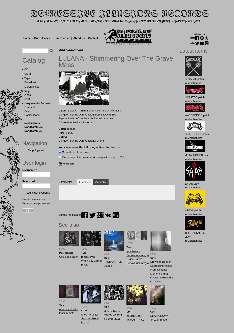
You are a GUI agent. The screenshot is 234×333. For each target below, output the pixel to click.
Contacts (93, 38)
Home (27, 38)
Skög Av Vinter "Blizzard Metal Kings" (89, 318)
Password (29, 181)
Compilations (31, 114)
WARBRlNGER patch (197, 115)
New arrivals (32, 123)
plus (100, 215)
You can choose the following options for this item (90, 147)
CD (26, 69)
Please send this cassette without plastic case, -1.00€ (93, 157)
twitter (92, 215)
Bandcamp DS (33, 130)
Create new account (34, 199)
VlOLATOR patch (195, 97)
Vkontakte (101, 182)
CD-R (27, 73)
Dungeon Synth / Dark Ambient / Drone (81, 140)
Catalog (33, 60)
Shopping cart (36, 150)
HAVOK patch (193, 210)
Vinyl (27, 91)
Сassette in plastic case (76, 152)
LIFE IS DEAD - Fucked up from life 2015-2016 (113, 314)
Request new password (36, 203)
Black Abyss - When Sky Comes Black (91, 260)
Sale (27, 111)
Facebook (85, 182)
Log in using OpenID (38, 192)
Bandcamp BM (33, 126)
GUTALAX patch (194, 79)
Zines (27, 94)
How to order (62, 38)
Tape (27, 78)
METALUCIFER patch (197, 155)
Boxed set (30, 82)
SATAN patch (192, 183)
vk (108, 215)
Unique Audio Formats (37, 103)
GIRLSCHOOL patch (197, 134)
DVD (27, 98)
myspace (116, 215)
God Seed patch (68, 256)
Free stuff (29, 107)
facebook (84, 215)
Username (29, 170)
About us (79, 38)
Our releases (42, 38)
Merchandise (31, 86)
